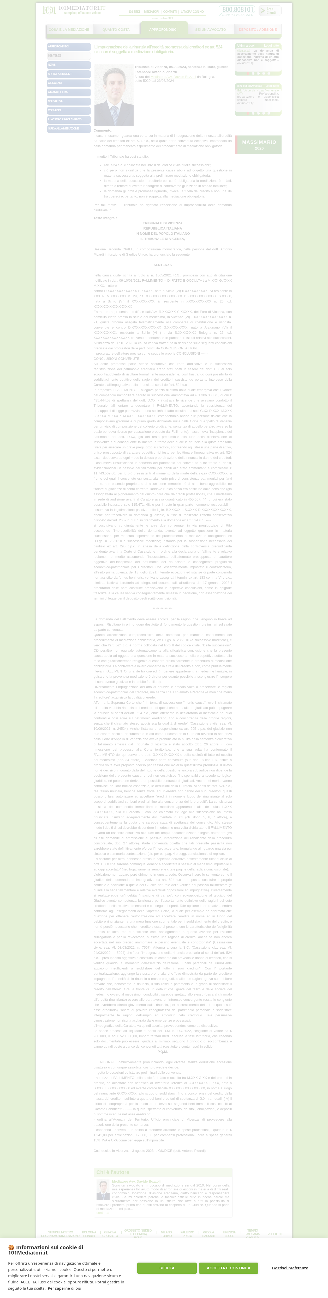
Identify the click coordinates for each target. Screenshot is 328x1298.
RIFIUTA (167, 1268)
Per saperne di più (64, 1288)
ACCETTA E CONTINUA (229, 1268)
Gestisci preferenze (290, 1268)
